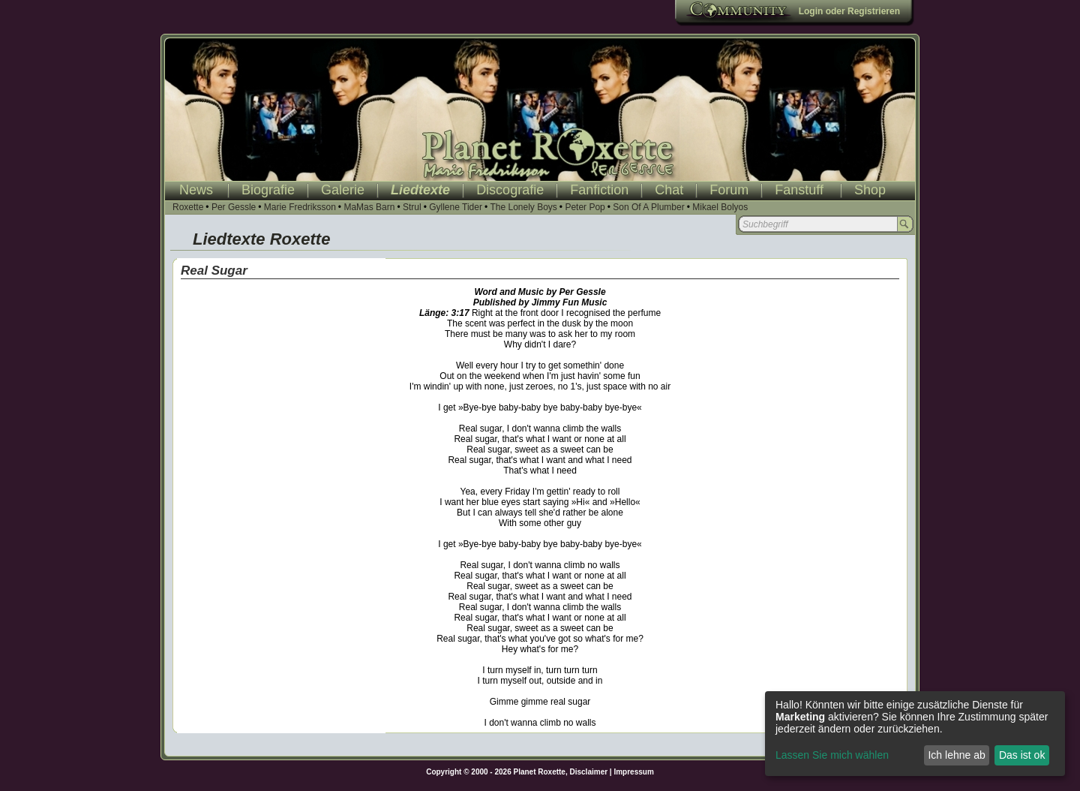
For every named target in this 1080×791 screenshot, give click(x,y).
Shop (870, 189)
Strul (412, 207)
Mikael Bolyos (720, 207)
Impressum (633, 772)
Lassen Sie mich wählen (832, 755)
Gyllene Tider (455, 207)
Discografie (510, 189)
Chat (669, 189)
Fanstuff (799, 189)
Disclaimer (589, 772)
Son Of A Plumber (648, 207)
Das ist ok (1022, 755)
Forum (729, 189)
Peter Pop (584, 207)
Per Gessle (234, 207)
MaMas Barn (369, 207)
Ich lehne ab (956, 755)
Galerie (342, 189)
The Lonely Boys (523, 207)
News (196, 189)
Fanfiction (599, 189)
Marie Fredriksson (300, 207)
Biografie (268, 189)
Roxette (187, 207)
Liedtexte (420, 189)
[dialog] (915, 733)
